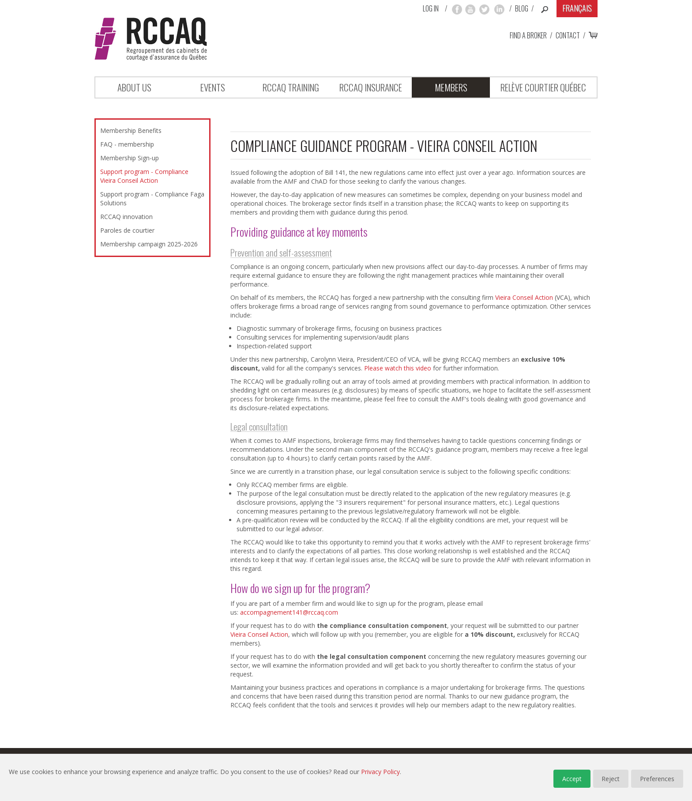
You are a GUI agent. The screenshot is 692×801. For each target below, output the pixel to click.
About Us (134, 87)
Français (577, 8)
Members (451, 87)
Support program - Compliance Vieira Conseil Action (144, 176)
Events (212, 87)
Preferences (657, 779)
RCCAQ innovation (126, 216)
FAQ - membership (127, 144)
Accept (571, 779)
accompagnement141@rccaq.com (289, 612)
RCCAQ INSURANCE (370, 87)
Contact (568, 35)
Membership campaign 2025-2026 (149, 244)
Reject (611, 779)
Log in (431, 9)
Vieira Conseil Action (524, 297)
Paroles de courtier (127, 230)
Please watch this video (397, 368)
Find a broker (528, 35)
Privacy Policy (380, 771)
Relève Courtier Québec (543, 87)
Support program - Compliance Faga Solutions (152, 198)
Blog (521, 8)
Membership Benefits (131, 130)
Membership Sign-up (129, 158)
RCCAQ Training (291, 87)
